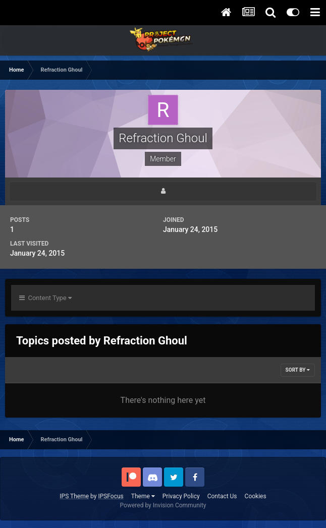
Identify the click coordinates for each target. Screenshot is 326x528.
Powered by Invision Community (163, 505)
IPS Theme (74, 496)
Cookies (255, 496)
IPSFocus (110, 496)
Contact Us (222, 496)
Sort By (298, 370)
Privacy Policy (181, 496)
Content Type (45, 298)
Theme (143, 496)
